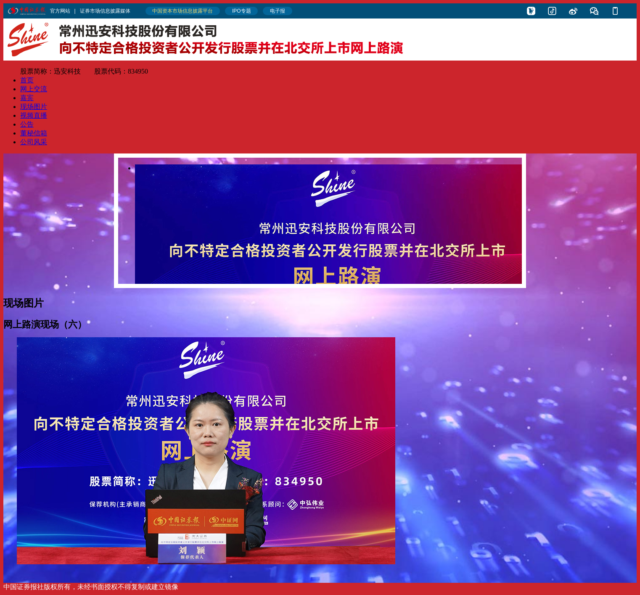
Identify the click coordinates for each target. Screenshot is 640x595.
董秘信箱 (33, 133)
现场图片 (33, 106)
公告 (27, 124)
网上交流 (33, 89)
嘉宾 (27, 97)
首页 (27, 80)
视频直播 (33, 115)
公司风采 (33, 141)
